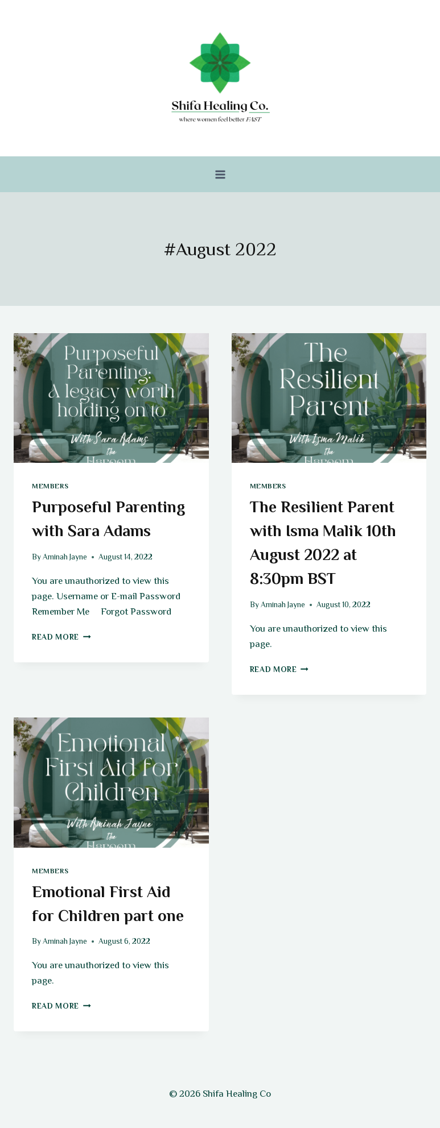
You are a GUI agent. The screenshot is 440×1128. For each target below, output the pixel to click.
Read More (61, 637)
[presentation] (111, 398)
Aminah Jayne (65, 557)
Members (50, 486)
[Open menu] (220, 174)
